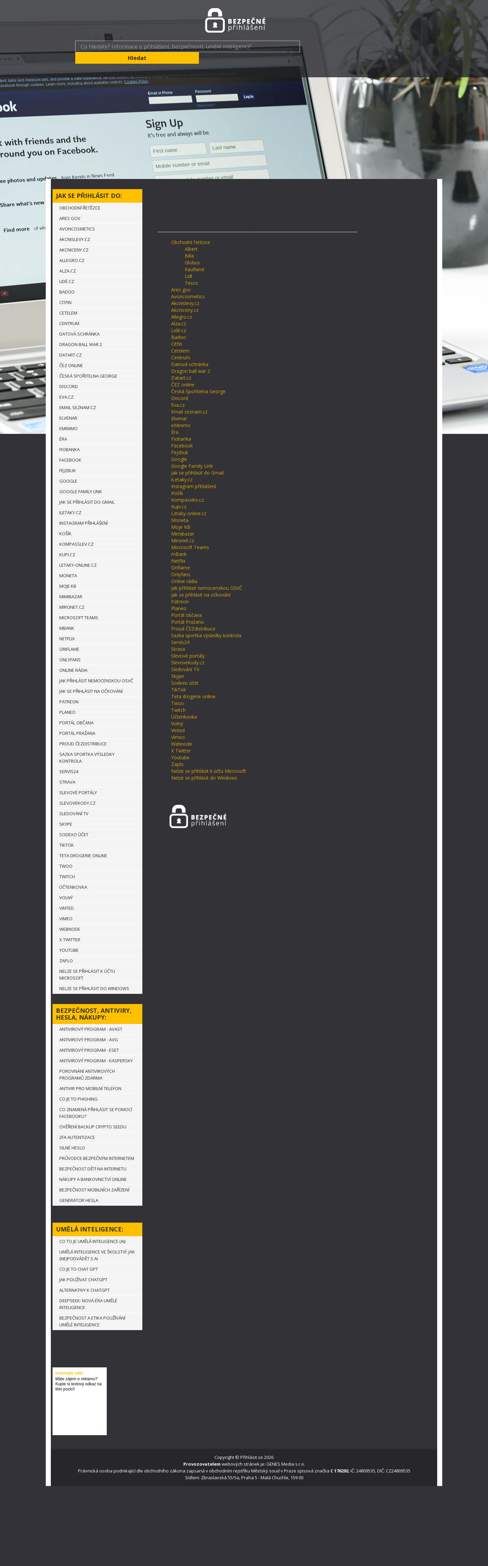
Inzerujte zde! (69, 1361)
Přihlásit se (251, 1446)
